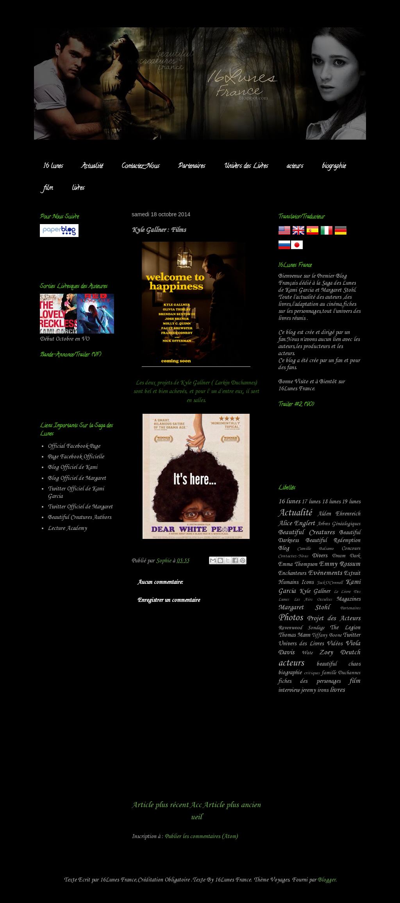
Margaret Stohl (303, 607)
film (48, 188)
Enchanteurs (292, 573)
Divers (319, 555)
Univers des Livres (246, 166)
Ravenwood (290, 628)
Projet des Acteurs (333, 618)
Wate (307, 653)
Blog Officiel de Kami (72, 467)
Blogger (327, 879)
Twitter (351, 635)
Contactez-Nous (140, 166)
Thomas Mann (294, 635)
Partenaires (191, 166)
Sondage (316, 628)
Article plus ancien (232, 805)
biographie (334, 166)
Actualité (92, 166)
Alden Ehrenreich (339, 513)
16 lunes (53, 166)
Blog (283, 548)
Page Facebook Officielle (76, 456)
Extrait (352, 573)
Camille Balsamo (315, 548)
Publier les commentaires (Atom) (201, 836)
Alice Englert (296, 523)
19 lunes (351, 501)
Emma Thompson (297, 564)
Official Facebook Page (74, 446)
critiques (312, 673)
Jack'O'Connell (330, 582)
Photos (290, 617)
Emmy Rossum (339, 564)
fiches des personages (309, 681)
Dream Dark (346, 556)
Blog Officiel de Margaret (77, 478)
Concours (350, 548)
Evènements (325, 573)
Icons (307, 582)
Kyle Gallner (314, 591)
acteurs (295, 166)
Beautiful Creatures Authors (79, 517)
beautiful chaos (338, 664)
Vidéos (334, 643)
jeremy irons (314, 690)
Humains (288, 582)
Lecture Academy (67, 528)
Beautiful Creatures (306, 532)
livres (78, 188)
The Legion (345, 627)
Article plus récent (160, 805)
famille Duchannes (340, 673)
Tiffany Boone (326, 635)
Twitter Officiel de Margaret (80, 506)
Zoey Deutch (339, 652)
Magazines (348, 599)
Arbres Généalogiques (338, 524)
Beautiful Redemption (333, 540)
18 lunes (331, 501)
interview (289, 690)
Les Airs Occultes (313, 599)
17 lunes (311, 501)
